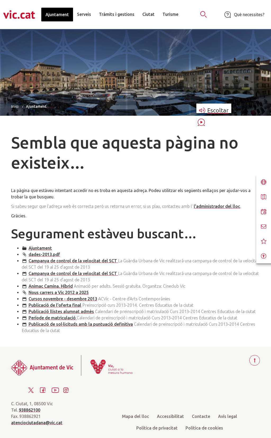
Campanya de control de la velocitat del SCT (73, 260)
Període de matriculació (53, 317)
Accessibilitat (170, 416)
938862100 (29, 410)
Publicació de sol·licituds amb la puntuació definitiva (81, 324)
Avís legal (227, 416)
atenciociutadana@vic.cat (36, 422)
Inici (15, 106)
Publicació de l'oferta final (55, 305)
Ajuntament (40, 248)
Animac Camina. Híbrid (51, 286)
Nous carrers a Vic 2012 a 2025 (59, 292)
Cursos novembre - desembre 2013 (63, 298)
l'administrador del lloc (217, 206)
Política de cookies (204, 428)
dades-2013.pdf (44, 254)
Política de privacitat (157, 428)
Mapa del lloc (135, 416)
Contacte (201, 416)
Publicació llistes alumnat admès (61, 311)
